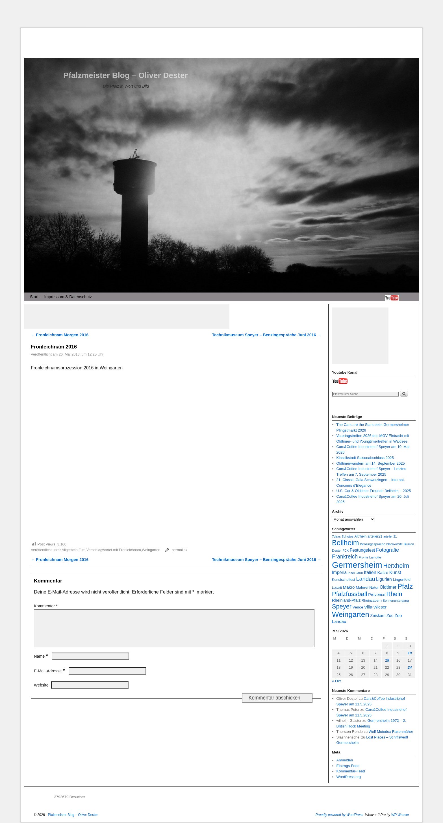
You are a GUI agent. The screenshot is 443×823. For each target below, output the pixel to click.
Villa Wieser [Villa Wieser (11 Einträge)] (375, 607)
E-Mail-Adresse (50, 677)
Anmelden (344, 760)
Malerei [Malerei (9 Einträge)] (362, 587)
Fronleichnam (130, 550)
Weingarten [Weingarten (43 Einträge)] (350, 614)
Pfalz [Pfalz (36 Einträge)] (405, 586)
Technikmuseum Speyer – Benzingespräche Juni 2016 (266, 335)
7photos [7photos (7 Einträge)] (347, 536)
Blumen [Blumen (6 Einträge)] (409, 544)
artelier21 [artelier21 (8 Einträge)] (375, 536)
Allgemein (69, 550)
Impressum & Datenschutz (68, 296)
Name (41, 663)
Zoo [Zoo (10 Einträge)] (390, 615)
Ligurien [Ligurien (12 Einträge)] (384, 579)
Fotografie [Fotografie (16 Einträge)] (387, 550)
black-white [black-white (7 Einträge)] (394, 544)
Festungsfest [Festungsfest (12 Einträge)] (362, 550)
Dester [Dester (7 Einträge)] (337, 550)
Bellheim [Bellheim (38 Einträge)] (345, 543)
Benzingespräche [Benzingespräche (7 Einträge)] (372, 544)
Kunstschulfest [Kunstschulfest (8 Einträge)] (343, 580)
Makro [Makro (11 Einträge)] (349, 587)
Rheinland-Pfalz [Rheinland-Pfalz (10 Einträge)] (346, 600)
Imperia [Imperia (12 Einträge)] (339, 572)
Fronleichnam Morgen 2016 (59, 335)
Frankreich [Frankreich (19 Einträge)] (345, 557)
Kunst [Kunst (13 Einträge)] (395, 572)
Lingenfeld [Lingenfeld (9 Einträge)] (402, 579)
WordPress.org (348, 777)
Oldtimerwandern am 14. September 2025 (370, 463)
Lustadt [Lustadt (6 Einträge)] (337, 587)
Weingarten (151, 550)
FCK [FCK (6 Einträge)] (346, 550)
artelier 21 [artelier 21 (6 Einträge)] (390, 536)
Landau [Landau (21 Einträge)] (365, 579)
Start (34, 296)
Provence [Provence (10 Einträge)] (376, 594)
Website (41, 692)
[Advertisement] (221, 14)
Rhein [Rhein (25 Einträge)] (394, 594)
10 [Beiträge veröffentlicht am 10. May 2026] (410, 653)
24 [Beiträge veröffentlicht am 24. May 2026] (410, 667)
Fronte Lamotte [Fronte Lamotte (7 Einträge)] (370, 557)
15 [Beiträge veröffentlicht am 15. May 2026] (387, 660)
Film (82, 550)
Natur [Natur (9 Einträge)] (374, 587)
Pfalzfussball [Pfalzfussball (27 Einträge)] (349, 593)
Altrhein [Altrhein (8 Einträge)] (361, 536)
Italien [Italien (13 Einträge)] (370, 572)
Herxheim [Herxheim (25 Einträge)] (396, 565)
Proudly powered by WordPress (339, 815)
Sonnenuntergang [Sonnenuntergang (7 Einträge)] (396, 600)
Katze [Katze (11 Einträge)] (382, 572)
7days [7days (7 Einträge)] (336, 536)
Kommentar (46, 606)
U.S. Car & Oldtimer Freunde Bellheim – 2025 (373, 491)
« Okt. (337, 681)
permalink (179, 550)
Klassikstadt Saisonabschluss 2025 (365, 458)
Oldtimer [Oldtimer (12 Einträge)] (388, 587)
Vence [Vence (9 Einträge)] (358, 607)
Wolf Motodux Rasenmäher (391, 731)
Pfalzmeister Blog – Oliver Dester (125, 75)
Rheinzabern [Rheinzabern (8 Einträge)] (372, 601)
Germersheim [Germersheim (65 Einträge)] (357, 564)
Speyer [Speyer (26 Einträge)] (341, 606)
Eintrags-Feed (348, 766)
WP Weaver (400, 815)
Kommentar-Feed (350, 771)
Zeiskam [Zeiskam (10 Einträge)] (377, 615)
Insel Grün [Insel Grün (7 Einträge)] (355, 573)
